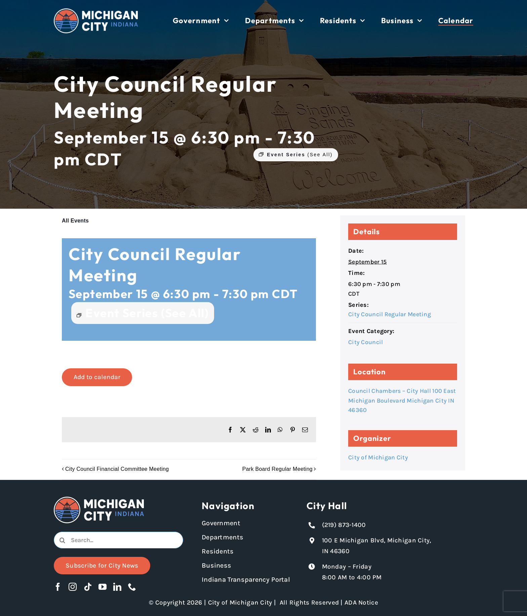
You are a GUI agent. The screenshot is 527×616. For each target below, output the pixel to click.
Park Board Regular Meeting (277, 469)
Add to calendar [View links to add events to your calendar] (97, 377)
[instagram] (73, 587)
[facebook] (58, 587)
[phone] (132, 587)
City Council (365, 342)
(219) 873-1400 (344, 525)
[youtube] (102, 587)
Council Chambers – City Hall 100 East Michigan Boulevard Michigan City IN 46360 (402, 400)
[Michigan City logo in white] (96, 11)
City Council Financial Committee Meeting (117, 469)
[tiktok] (88, 587)
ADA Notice (361, 602)
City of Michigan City (378, 457)
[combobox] (118, 540)
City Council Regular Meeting (389, 314)
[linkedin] (117, 587)
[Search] (62, 540)
